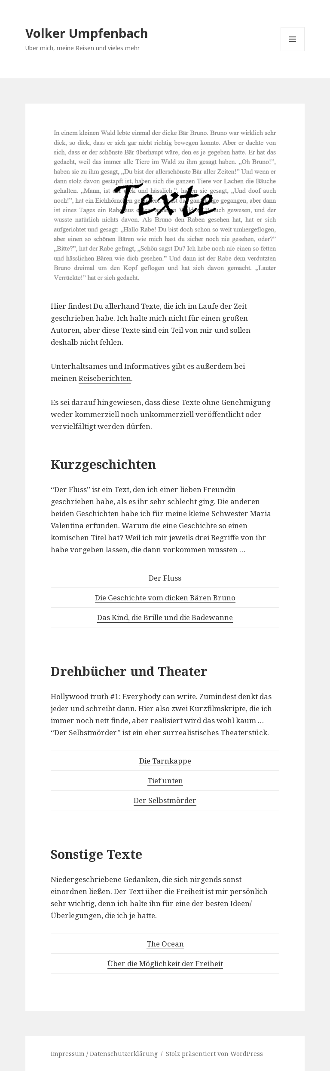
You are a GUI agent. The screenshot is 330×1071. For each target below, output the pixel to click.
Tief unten (165, 780)
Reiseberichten (105, 378)
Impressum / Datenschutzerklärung (104, 1054)
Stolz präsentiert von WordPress (214, 1054)
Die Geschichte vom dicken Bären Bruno (165, 597)
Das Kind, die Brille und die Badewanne (165, 617)
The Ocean (165, 944)
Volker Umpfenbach (86, 32)
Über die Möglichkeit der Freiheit (165, 963)
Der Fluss (165, 578)
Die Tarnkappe (165, 761)
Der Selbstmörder (165, 800)
